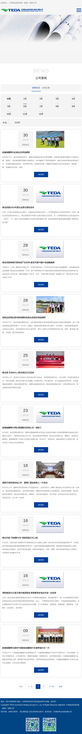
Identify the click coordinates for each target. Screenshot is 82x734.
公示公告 (46, 88)
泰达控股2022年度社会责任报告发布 (18, 207)
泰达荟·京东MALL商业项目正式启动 (18, 372)
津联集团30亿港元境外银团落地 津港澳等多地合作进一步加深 (29, 593)
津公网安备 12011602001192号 (31, 712)
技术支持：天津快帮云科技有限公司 (58, 712)
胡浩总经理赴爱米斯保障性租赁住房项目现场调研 (24, 317)
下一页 (51, 687)
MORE (41, 174)
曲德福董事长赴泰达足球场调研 (16, 152)
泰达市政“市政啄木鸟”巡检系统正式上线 (20, 538)
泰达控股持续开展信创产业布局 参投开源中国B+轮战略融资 (28, 262)
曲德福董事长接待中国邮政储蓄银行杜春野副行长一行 (26, 648)
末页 (60, 687)
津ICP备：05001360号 (9, 712)
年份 (5, 122)
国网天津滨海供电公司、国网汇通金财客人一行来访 (25, 483)
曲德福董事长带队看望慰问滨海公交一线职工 (22, 428)
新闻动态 (36, 88)
